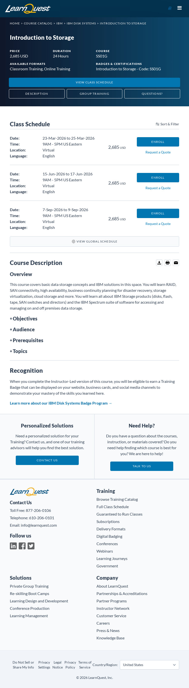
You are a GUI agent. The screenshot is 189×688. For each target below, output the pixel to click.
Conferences (107, 543)
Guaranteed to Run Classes (119, 514)
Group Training (94, 93)
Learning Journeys (111, 558)
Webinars (104, 551)
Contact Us (47, 460)
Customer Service (111, 615)
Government (107, 565)
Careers (103, 623)
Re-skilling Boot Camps (29, 593)
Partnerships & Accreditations (121, 593)
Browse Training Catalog (117, 499)
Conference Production (29, 608)
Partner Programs (111, 600)
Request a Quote (158, 152)
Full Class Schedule (112, 506)
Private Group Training (29, 586)
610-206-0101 (41, 517)
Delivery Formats (111, 528)
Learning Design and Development (39, 600)
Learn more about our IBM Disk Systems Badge (61, 403)
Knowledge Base (110, 637)
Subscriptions (108, 521)
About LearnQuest (112, 586)
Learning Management (29, 615)
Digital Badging (109, 536)
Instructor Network (112, 608)
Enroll (157, 142)
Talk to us (142, 466)
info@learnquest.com (39, 525)
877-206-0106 (38, 510)
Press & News (108, 630)
